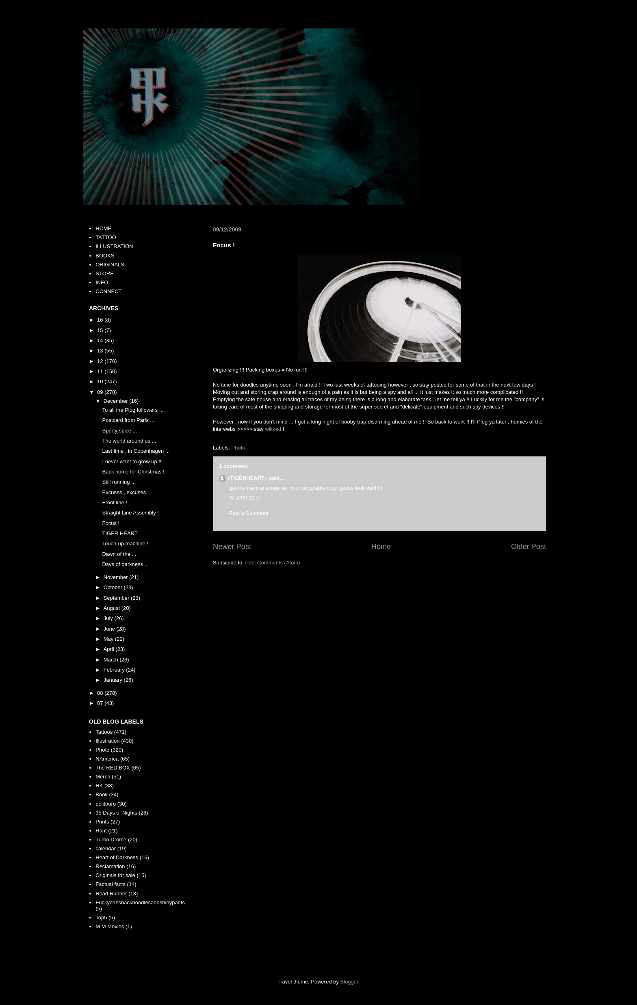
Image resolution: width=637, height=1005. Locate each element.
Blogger (349, 982)
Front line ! (114, 502)
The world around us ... (129, 441)
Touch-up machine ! (125, 543)
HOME (103, 228)
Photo (238, 448)
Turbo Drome (110, 839)
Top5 (101, 917)
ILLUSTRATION (114, 246)
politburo (105, 804)
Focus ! (110, 523)
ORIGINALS (109, 265)
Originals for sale (115, 875)
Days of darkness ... (125, 564)
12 (100, 361)
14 (100, 340)
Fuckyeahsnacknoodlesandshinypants (140, 902)
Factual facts (110, 884)
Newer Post (232, 546)
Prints (102, 822)
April (110, 649)
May (109, 639)
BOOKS (104, 256)
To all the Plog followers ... (132, 410)
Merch (102, 777)
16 (100, 320)
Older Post (528, 546)
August (112, 608)
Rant (100, 831)
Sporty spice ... (119, 431)
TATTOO (105, 237)
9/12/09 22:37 (245, 498)
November (117, 577)
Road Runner (111, 893)
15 (100, 330)
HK (99, 785)
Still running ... (118, 482)
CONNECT (108, 291)
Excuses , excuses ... (127, 492)
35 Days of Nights (116, 813)
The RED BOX (112, 768)
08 (100, 693)
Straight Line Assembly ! (130, 513)
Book (101, 794)
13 (100, 351)
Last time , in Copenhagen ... (135, 451)
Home (381, 546)
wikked (273, 429)
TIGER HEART (119, 533)
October (114, 587)
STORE (104, 273)
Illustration (107, 741)
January (114, 680)
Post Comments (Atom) (272, 563)
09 (100, 392)
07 (100, 703)
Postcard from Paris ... (128, 420)
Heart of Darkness (116, 857)
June (110, 629)
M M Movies (109, 926)
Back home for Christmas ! (133, 472)
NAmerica (107, 759)
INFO (101, 282)
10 (100, 381)
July (109, 618)
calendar (105, 848)
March (112, 660)
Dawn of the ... (119, 554)
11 (100, 371)
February (115, 670)
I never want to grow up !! (131, 461)
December (117, 401)
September (117, 598)
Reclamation (110, 866)
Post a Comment (249, 513)
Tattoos (104, 732)
